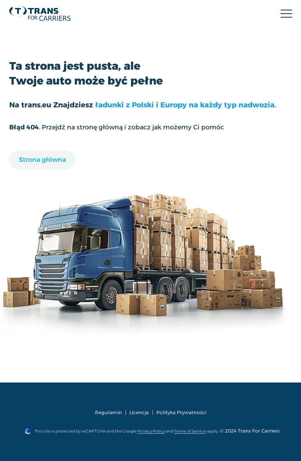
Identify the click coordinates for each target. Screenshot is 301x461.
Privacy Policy (151, 431)
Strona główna (42, 159)
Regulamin (108, 412)
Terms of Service (190, 431)
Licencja (139, 412)
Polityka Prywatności (181, 412)
